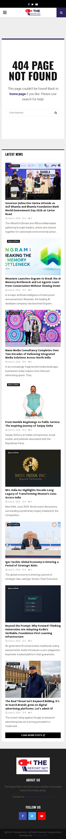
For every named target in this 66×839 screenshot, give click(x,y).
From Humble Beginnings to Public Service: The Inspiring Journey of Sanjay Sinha (32, 424)
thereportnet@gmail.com (40, 796)
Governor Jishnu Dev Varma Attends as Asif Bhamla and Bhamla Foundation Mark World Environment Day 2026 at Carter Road (32, 209)
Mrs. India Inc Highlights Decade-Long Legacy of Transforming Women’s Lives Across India (30, 494)
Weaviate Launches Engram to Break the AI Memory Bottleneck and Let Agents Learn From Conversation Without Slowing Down (33, 282)
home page (18, 94)
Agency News (13, 166)
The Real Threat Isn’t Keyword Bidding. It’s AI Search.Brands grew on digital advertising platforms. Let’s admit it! (32, 705)
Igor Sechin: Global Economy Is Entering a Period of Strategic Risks (32, 564)
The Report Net (40, 835)
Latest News (14, 154)
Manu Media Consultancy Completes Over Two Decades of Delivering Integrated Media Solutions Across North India (32, 354)
